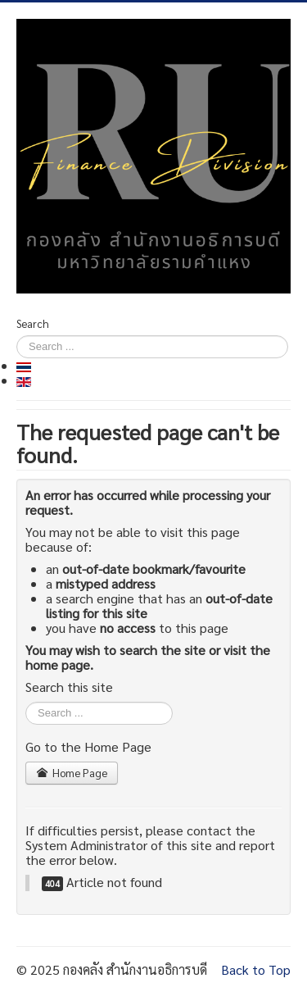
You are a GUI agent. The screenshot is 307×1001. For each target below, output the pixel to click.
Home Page (71, 773)
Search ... (25, 702)
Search (32, 323)
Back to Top (256, 969)
